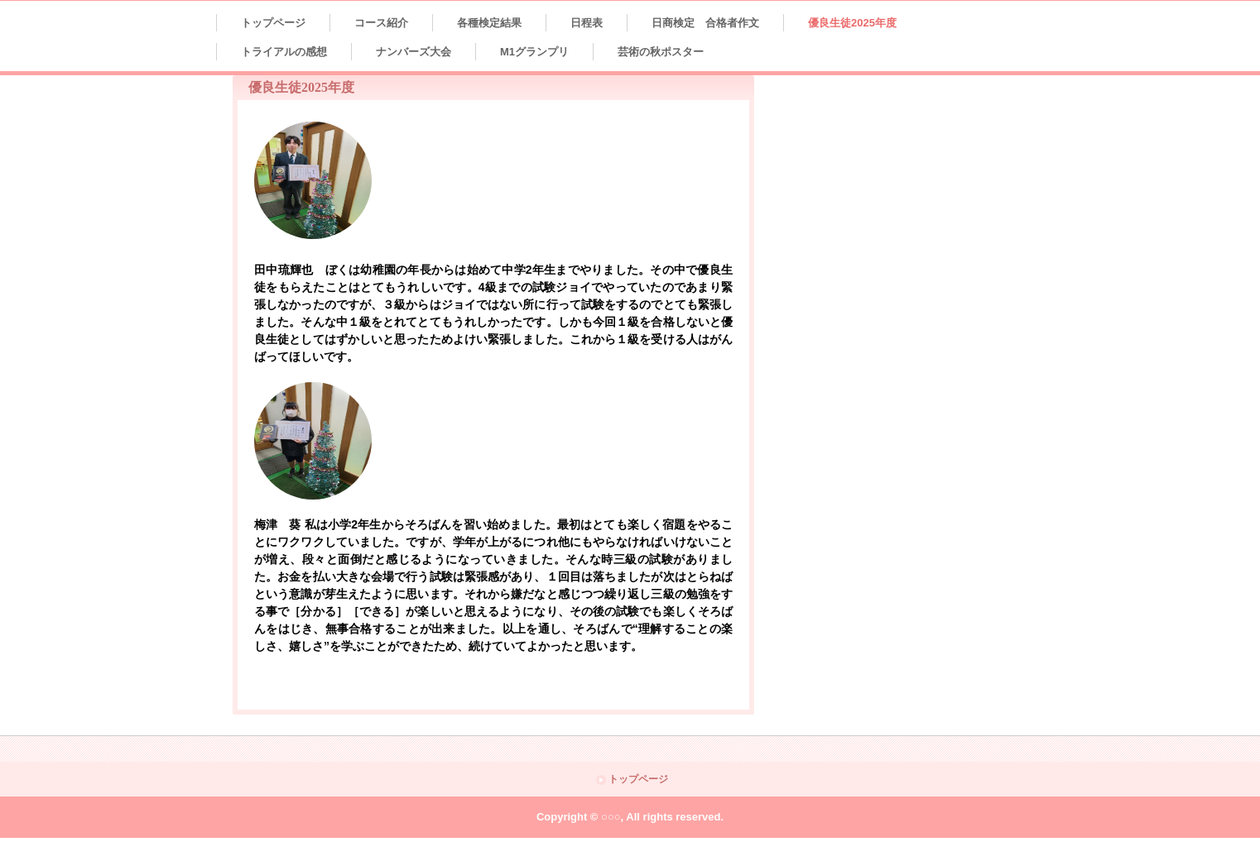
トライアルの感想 (284, 51)
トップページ (273, 23)
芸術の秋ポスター (661, 51)
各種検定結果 (489, 23)
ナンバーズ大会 (413, 51)
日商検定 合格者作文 (705, 23)
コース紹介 (381, 23)
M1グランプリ (534, 51)
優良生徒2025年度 (852, 23)
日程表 (586, 23)
